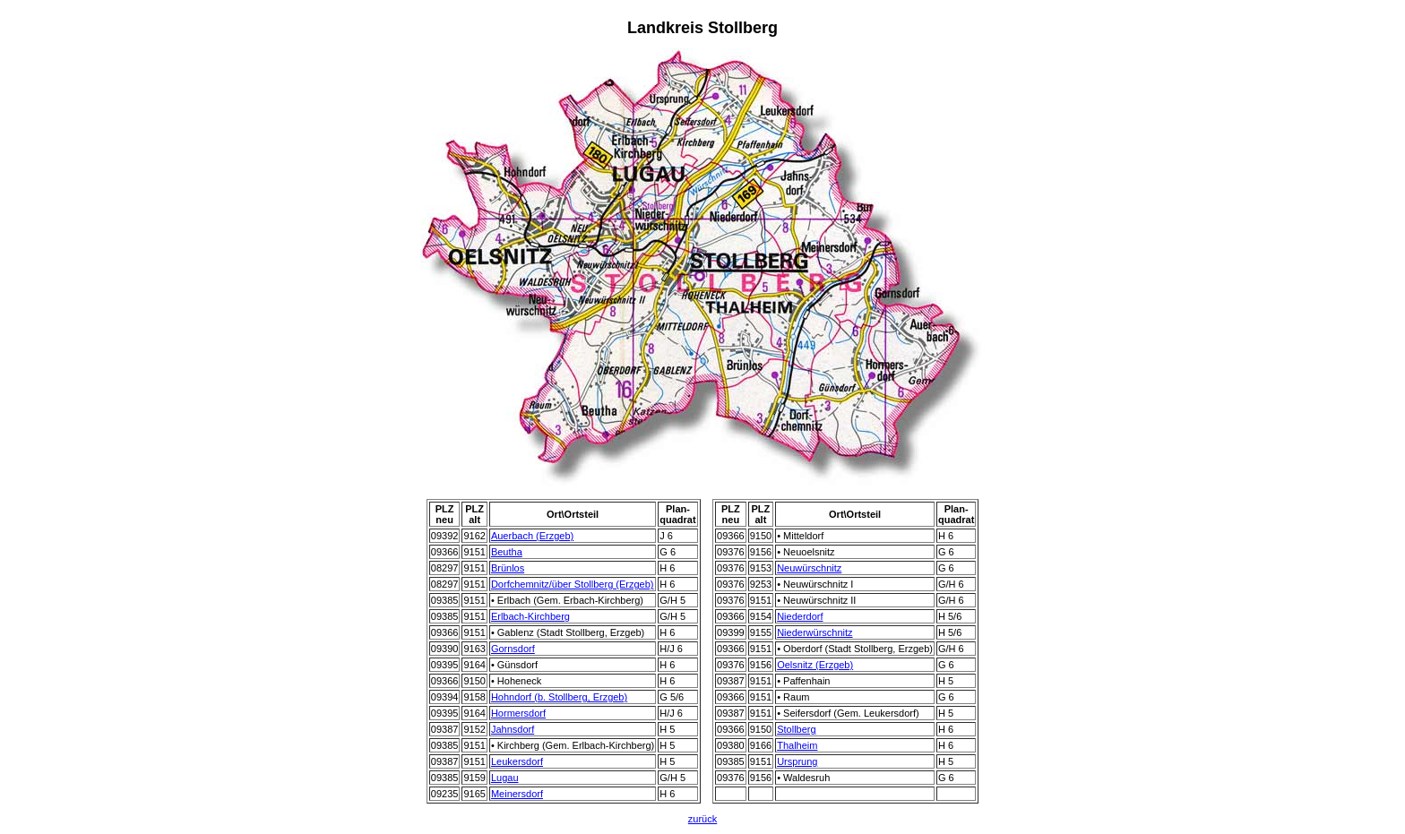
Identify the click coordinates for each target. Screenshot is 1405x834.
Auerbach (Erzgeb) (532, 535)
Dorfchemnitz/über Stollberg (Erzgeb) (572, 584)
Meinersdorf (517, 793)
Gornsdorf (513, 648)
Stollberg (796, 729)
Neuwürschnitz (809, 568)
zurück (702, 818)
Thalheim (797, 745)
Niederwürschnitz (814, 632)
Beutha (506, 551)
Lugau (505, 777)
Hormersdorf (518, 713)
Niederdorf (800, 616)
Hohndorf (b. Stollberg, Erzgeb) (559, 697)
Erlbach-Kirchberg (530, 616)
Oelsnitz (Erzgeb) (815, 664)
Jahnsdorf (512, 729)
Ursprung (797, 761)
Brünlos (507, 568)
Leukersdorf (517, 761)
